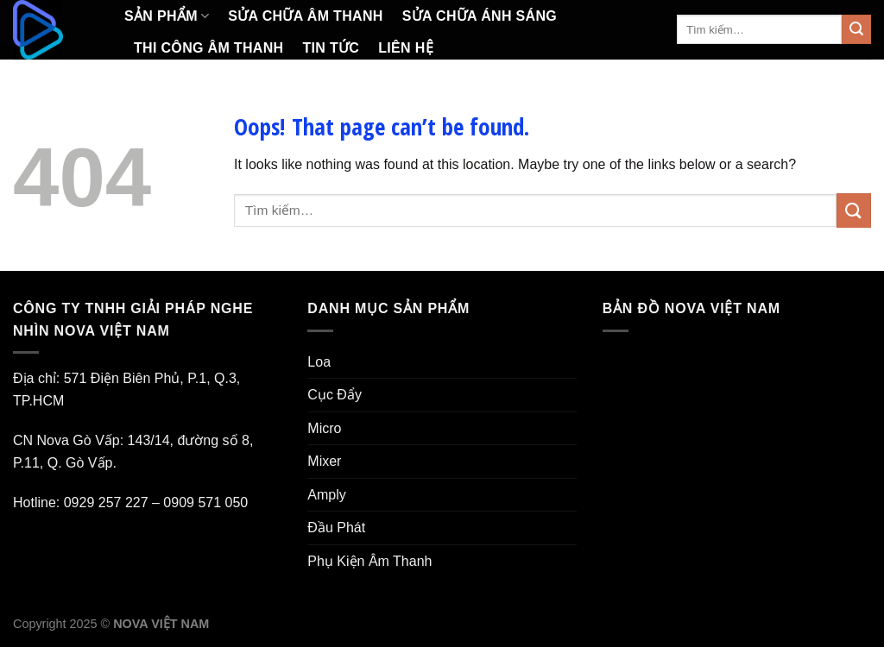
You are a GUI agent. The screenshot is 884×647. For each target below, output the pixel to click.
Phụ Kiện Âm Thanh (369, 561)
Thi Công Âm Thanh (208, 48)
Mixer (324, 461)
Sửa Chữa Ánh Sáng (479, 16)
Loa (319, 362)
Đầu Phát (336, 527)
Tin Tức (330, 48)
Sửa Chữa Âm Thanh (305, 16)
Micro (324, 428)
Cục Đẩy (334, 394)
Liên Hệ (405, 48)
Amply (326, 494)
